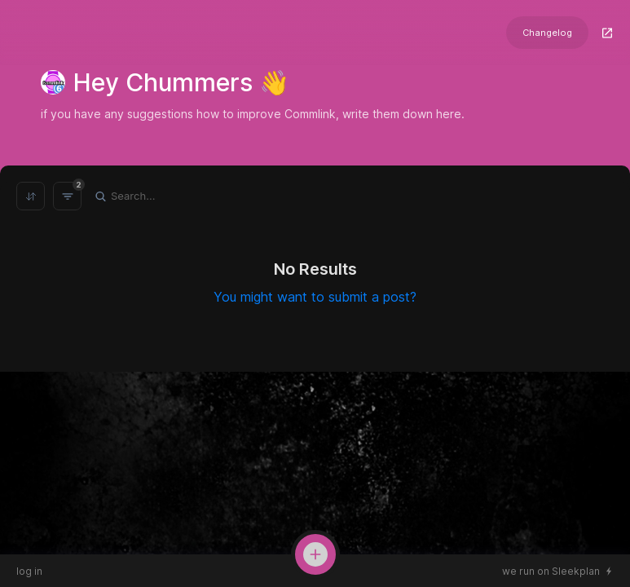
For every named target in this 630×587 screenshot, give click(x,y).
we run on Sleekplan (551, 571)
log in (29, 571)
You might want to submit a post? (315, 297)
